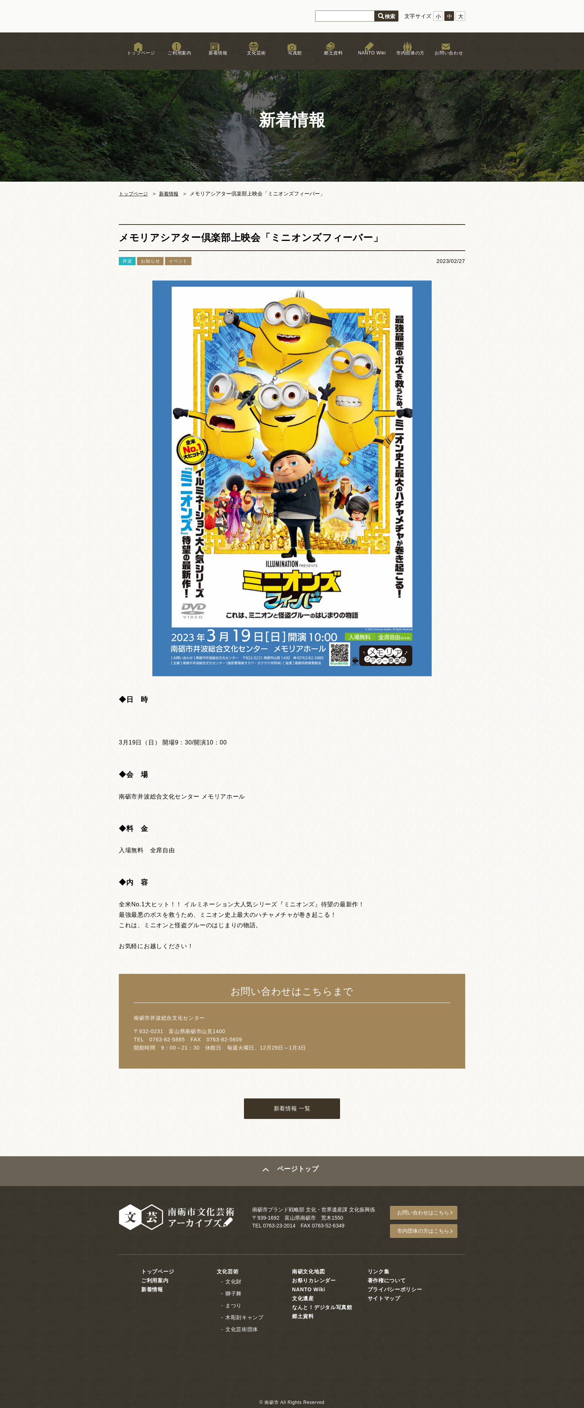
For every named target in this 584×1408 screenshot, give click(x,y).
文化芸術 (253, 59)
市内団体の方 (407, 59)
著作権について (387, 1280)
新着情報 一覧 (291, 1110)
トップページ (138, 59)
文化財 (233, 1281)
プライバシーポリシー (395, 1289)
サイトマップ (384, 1298)
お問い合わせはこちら (426, 1214)
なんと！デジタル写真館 (322, 1307)
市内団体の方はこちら (426, 1232)
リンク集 (379, 1271)
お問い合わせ (446, 59)
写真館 (292, 59)
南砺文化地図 (308, 1271)
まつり (233, 1305)
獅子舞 (233, 1293)
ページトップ (298, 1173)
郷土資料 (330, 59)
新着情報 (215, 59)
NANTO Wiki (369, 59)
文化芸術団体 (241, 1329)
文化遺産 (303, 1298)
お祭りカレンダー (314, 1280)
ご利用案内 (176, 59)
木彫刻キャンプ (244, 1317)
